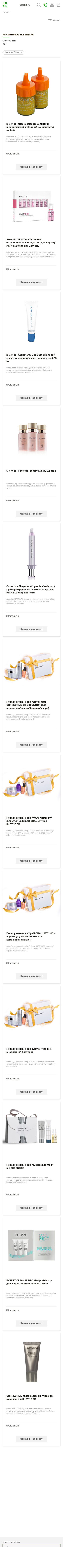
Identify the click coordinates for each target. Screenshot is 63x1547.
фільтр (53, 20)
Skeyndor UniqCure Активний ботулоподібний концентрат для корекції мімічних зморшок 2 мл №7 (31, 242)
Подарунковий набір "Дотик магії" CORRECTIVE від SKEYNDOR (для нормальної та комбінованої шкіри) (27, 705)
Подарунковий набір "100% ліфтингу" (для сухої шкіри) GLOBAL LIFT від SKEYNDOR (29, 821)
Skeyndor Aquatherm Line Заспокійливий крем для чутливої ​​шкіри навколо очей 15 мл (31, 358)
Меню (25, 5)
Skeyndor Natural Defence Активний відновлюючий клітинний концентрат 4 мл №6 (30, 127)
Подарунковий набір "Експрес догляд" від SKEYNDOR (29, 1166)
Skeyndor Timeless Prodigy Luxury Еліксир (31, 470)
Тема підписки (11, 1542)
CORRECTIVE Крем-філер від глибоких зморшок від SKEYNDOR (29, 1397)
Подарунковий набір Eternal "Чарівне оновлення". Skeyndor (29, 1050)
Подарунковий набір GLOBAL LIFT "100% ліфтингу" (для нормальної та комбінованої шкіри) (30, 936)
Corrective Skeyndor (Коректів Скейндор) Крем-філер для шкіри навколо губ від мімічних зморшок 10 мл (30, 589)
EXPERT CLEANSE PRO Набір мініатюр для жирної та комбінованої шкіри (29, 1282)
